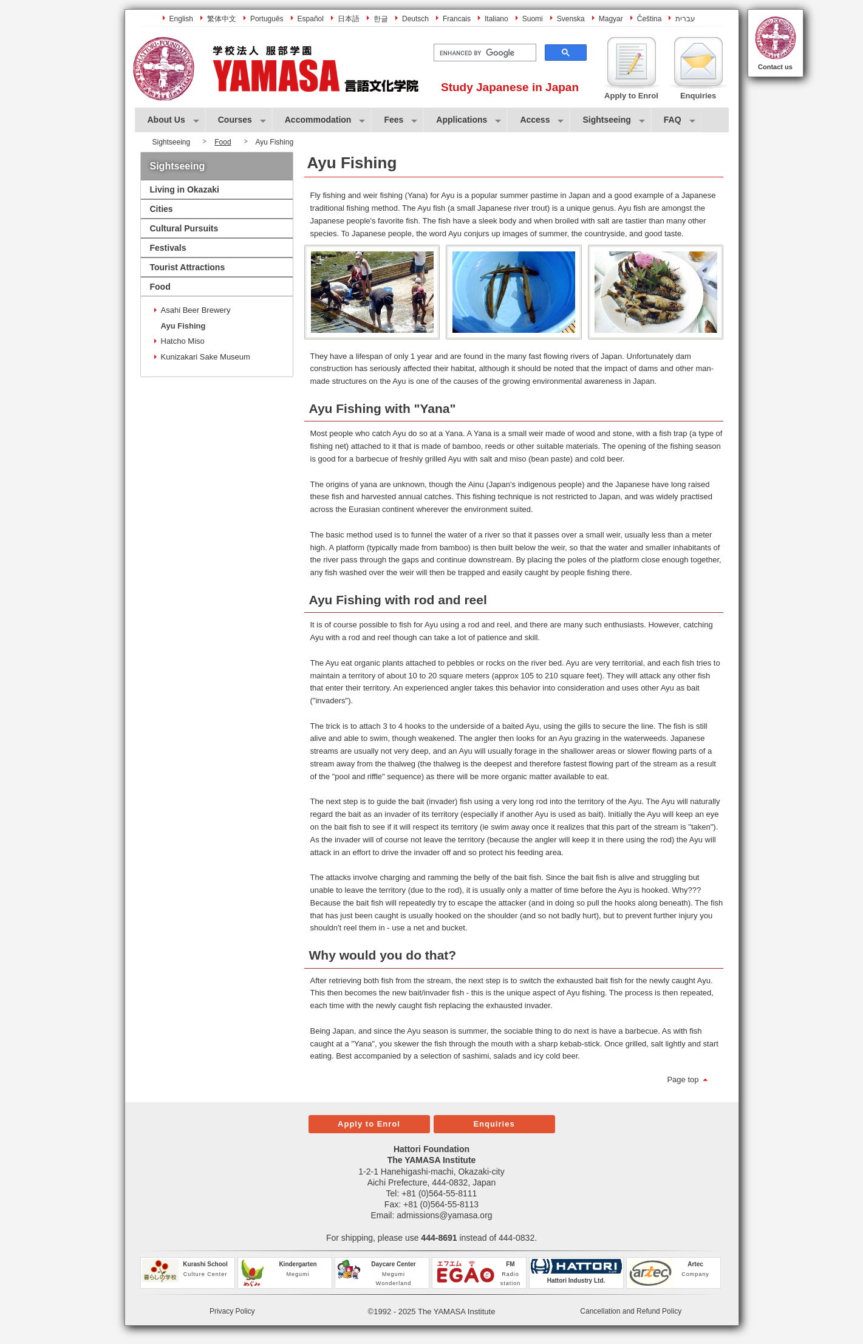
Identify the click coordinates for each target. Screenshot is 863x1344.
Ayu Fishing (183, 325)
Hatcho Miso (183, 341)
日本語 (349, 19)
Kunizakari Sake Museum (205, 356)
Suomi (532, 19)
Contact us (775, 66)
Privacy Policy (232, 1311)
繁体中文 (221, 19)
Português (267, 19)
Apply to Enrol (369, 1123)
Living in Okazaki (184, 189)
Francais (457, 19)
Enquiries (493, 1123)
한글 (381, 19)
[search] (484, 52)
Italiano (496, 19)
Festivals (168, 248)
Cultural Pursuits (184, 228)
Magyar (611, 19)
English (181, 19)
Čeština (649, 19)
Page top (682, 1079)
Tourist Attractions (187, 267)
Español (311, 19)
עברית (685, 19)
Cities (161, 209)
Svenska (571, 19)
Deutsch (415, 19)
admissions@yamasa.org (444, 1215)
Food (222, 142)
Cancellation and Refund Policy (630, 1311)
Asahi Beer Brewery (196, 310)
